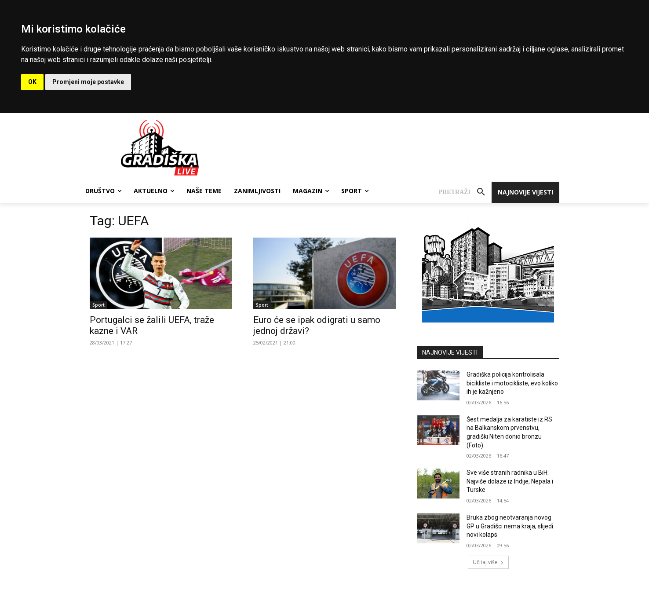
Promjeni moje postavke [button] (88, 81)
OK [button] (32, 81)
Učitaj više (488, 562)
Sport (98, 305)
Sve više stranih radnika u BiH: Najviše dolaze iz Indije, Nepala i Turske (510, 481)
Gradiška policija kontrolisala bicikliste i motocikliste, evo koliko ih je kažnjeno (512, 383)
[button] (465, 192)
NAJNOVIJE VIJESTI (450, 352)
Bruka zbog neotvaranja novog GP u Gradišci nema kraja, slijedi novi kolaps (510, 526)
